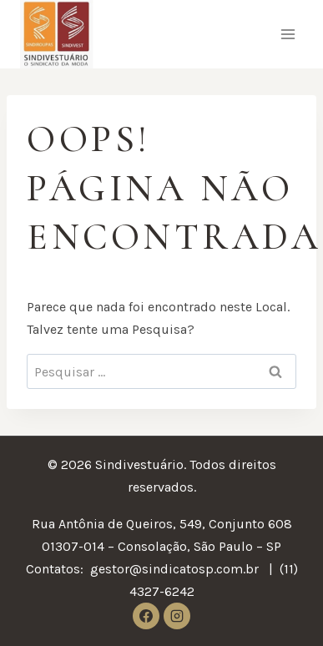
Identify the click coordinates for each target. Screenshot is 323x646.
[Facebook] (146, 616)
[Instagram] (177, 616)
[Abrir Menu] (287, 35)
